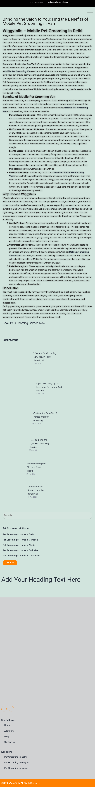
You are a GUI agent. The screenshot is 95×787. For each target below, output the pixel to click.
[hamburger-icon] (90, 11)
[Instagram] (11, 708)
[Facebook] (4, 708)
